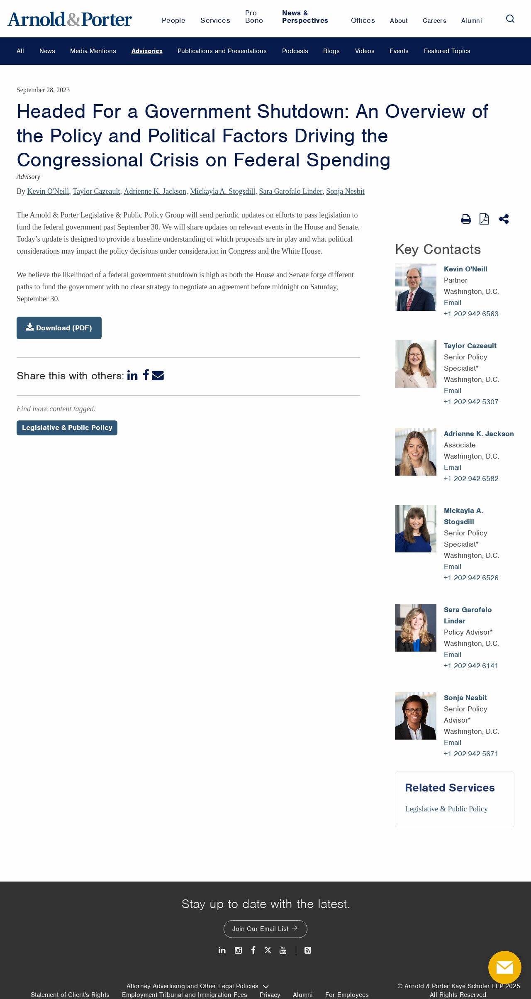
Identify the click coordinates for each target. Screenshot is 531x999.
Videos (365, 51)
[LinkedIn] (133, 375)
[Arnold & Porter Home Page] (69, 18)
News (47, 51)
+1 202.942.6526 (471, 577)
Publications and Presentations (222, 51)
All (20, 51)
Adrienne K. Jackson (155, 191)
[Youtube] (283, 950)
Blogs (331, 51)
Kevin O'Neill (48, 191)
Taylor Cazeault (96, 191)
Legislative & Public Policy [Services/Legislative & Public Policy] (446, 809)
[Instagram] (239, 950)
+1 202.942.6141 (471, 665)
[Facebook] (145, 375)
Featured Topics (447, 51)
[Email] (158, 375)
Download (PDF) (59, 327)
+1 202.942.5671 (471, 753)
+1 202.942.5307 (471, 401)
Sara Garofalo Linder (290, 191)
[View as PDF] (485, 219)
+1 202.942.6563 (471, 313)
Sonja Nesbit (345, 191)
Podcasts (295, 51)
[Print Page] (466, 219)
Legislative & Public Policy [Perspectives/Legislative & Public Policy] (67, 427)
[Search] (510, 18)
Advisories (147, 51)
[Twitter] (267, 950)
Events (399, 51)
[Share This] (504, 219)
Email (452, 302)
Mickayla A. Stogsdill (223, 191)
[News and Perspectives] (304, 950)
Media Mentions (93, 51)
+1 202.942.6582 (471, 478)
